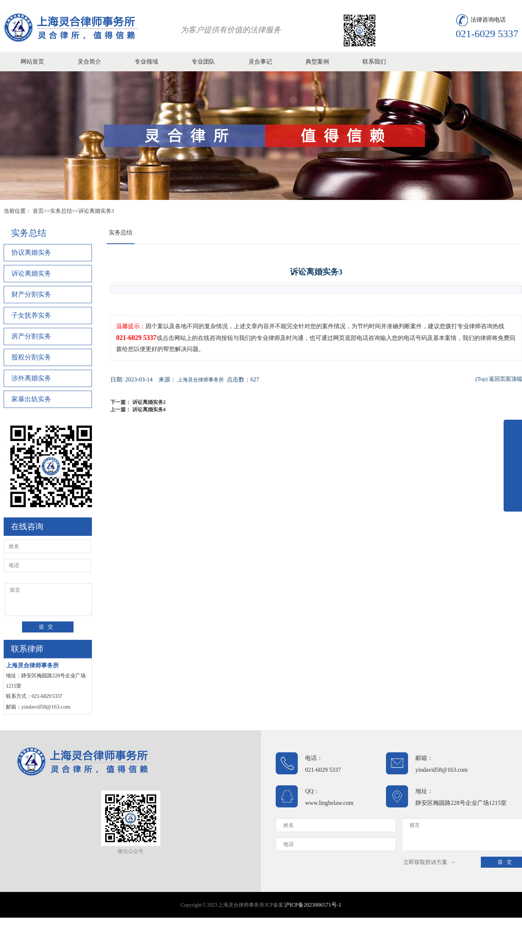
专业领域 (146, 61)
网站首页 (32, 61)
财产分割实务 (31, 294)
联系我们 (374, 61)
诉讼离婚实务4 (149, 409)
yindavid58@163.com (45, 707)
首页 (38, 211)
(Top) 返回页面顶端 (498, 379)
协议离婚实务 (31, 252)
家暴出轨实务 (31, 399)
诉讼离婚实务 (31, 273)
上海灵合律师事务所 (201, 380)
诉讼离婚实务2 (149, 402)
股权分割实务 (31, 357)
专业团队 (203, 61)
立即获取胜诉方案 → (429, 862)
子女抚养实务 (31, 315)
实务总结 (61, 211)
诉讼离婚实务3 (96, 211)
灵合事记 (260, 61)
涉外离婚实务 (31, 378)
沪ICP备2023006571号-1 (313, 905)
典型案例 (317, 61)
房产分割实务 (31, 336)
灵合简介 (89, 61)
